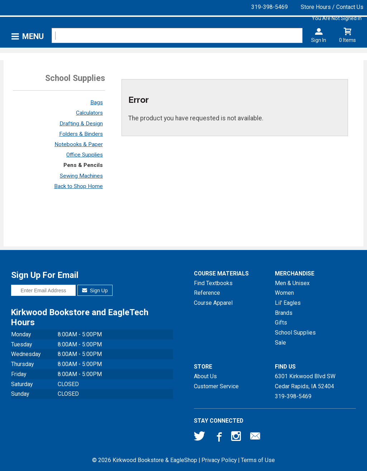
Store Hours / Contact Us (332, 7)
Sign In (318, 40)
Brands (283, 312)
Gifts (281, 322)
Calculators (89, 113)
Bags (96, 102)
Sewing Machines (81, 176)
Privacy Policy (219, 460)
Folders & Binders (81, 134)
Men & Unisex (292, 283)
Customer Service (216, 386)
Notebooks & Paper (78, 144)
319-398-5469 (269, 7)
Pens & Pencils (83, 165)
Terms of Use (258, 460)
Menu (33, 36)
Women (284, 292)
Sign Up (95, 290)
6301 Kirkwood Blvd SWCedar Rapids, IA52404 (305, 381)
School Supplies (295, 332)
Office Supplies (84, 155)
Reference (207, 292)
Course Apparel (213, 302)
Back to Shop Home (78, 186)
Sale (280, 342)
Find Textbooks (213, 283)
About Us (205, 376)
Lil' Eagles (288, 302)
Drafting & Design (81, 123)
